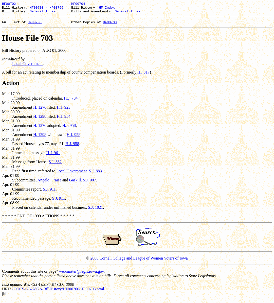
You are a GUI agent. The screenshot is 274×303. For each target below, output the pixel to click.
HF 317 (143, 75)
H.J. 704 (71, 101)
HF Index (107, 9)
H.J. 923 (63, 110)
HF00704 (78, 4)
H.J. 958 (69, 128)
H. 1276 (39, 110)
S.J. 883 (95, 174)
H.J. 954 (63, 119)
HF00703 (35, 25)
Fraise (56, 183)
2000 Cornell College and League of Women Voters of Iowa (139, 261)
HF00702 (9, 4)
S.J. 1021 (95, 210)
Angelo (43, 183)
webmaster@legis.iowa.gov (81, 274)
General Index (42, 13)
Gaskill (75, 183)
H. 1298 (39, 119)
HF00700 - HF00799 (46, 9)
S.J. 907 (89, 183)
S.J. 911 (49, 192)
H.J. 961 (53, 156)
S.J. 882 (55, 165)
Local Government (27, 66)
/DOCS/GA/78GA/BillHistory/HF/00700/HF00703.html (58, 292)
